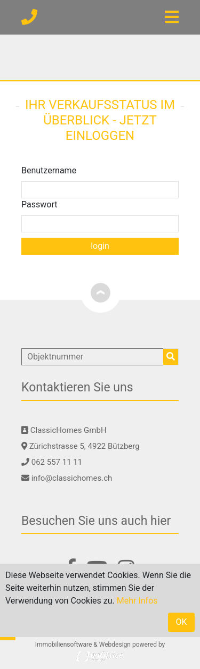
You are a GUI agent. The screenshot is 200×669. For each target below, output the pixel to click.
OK (181, 622)
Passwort (39, 204)
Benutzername (48, 170)
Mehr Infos (137, 601)
